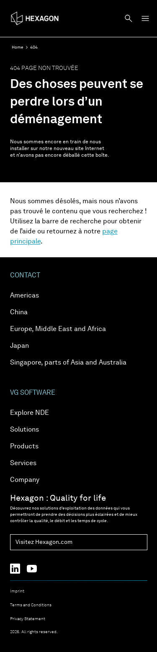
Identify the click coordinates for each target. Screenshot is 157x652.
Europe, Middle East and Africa (58, 329)
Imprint (17, 591)
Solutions (24, 430)
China (19, 312)
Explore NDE (29, 413)
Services (23, 463)
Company (24, 480)
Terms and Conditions (30, 605)
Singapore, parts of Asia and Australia (68, 363)
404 (34, 47)
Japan (19, 346)
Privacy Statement (27, 619)
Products (24, 446)
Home (17, 47)
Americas (24, 295)
